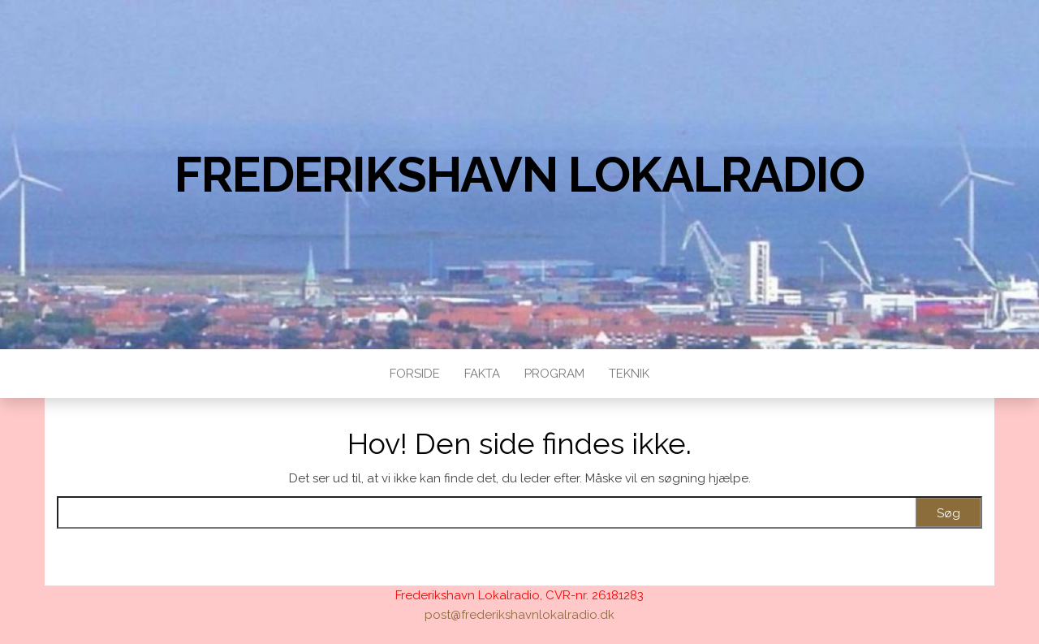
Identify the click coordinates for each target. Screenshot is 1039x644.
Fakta (482, 373)
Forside (415, 373)
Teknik (629, 373)
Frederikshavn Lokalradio (519, 174)
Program (554, 373)
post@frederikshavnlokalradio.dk (519, 614)
